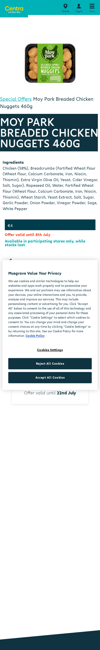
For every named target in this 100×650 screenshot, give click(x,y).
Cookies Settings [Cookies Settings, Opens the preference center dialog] (50, 350)
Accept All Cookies (50, 378)
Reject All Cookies (50, 364)
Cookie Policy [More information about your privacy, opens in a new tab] (35, 336)
